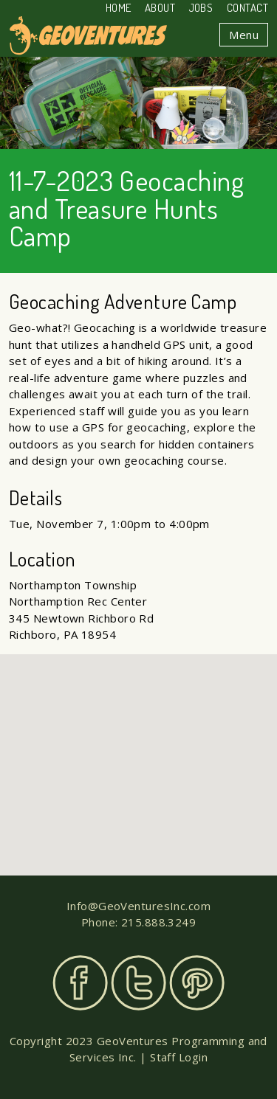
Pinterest (197, 982)
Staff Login (179, 1057)
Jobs (201, 8)
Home (118, 8)
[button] (138, 751)
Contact (247, 8)
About (160, 8)
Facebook (80, 982)
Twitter (138, 982)
